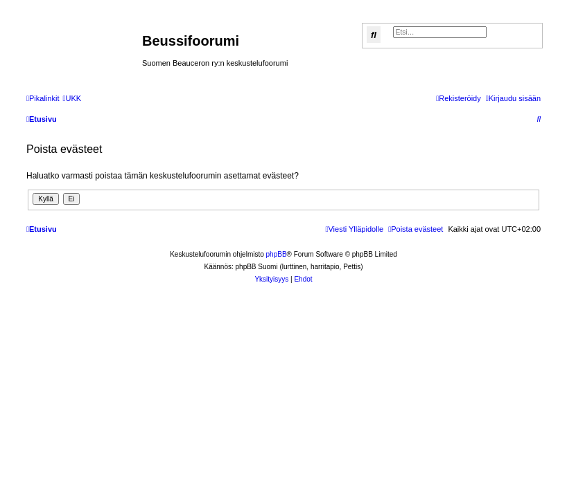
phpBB (276, 254)
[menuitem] (71, 98)
